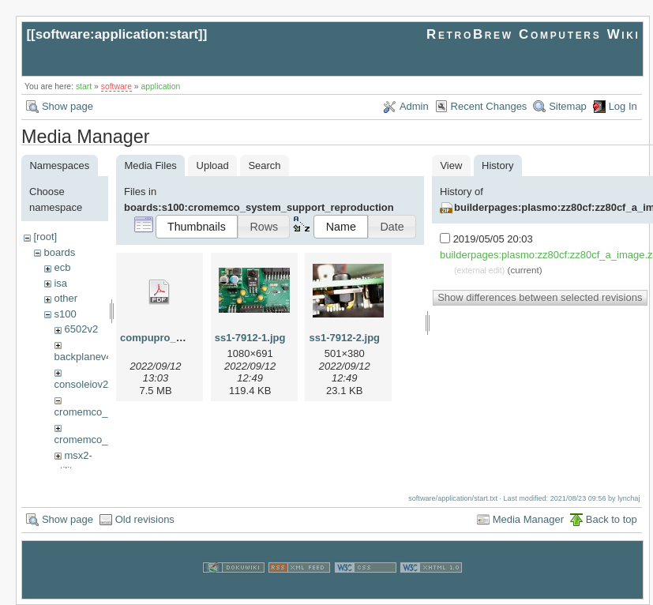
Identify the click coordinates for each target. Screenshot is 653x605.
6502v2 (81, 329)
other (65, 298)
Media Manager (528, 518)
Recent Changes (489, 106)
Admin (414, 106)
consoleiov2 (81, 384)
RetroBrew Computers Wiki (533, 34)
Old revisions (145, 518)
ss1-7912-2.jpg (344, 338)
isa (60, 283)
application (161, 86)
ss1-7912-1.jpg (250, 338)
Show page (67, 106)
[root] (45, 236)
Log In (623, 106)
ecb (62, 267)
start (84, 86)
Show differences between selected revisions (539, 297)
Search (264, 165)
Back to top (611, 518)
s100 (65, 314)
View (451, 165)
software (116, 86)
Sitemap (568, 106)
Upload (213, 165)
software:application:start (117, 34)
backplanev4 (83, 357)
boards (59, 252)
